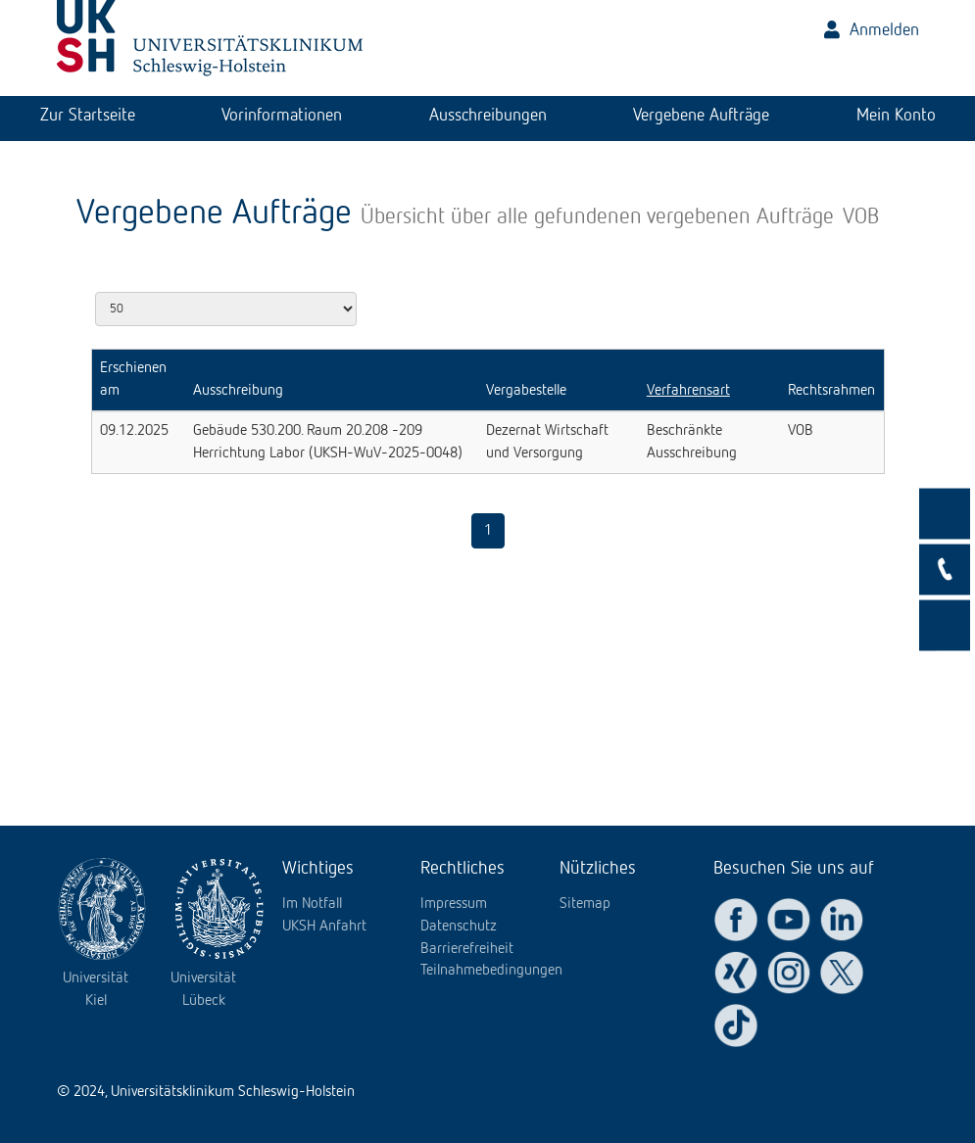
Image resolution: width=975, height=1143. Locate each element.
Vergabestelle (526, 391)
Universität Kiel (95, 990)
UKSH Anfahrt (324, 926)
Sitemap (585, 904)
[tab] (87, 118)
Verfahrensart (688, 391)
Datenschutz (458, 926)
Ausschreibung (238, 391)
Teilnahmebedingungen (491, 970)
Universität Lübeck (203, 990)
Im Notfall (312, 904)
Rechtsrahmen (831, 391)
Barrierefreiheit (466, 949)
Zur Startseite (87, 115)
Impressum (453, 904)
